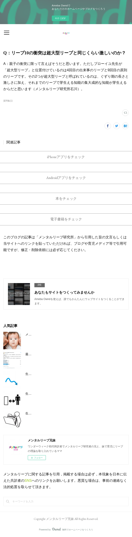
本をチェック (66, 198)
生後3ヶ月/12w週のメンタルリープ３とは (54, 374)
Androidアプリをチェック (66, 177)
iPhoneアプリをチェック (66, 157)
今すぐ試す (60, 18)
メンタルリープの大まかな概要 (47, 334)
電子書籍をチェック (66, 219)
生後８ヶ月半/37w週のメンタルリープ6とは (55, 413)
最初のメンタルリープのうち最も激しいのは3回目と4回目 (65, 354)
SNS (28, 480)
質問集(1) (8, 101)
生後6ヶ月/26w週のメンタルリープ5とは (53, 393)
